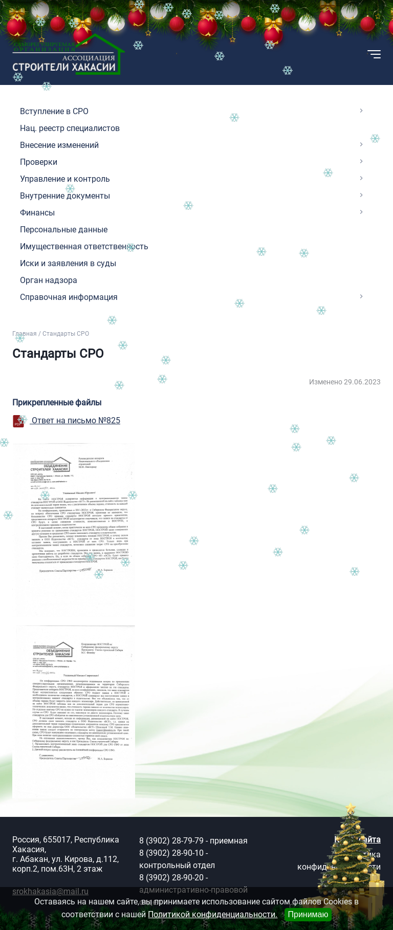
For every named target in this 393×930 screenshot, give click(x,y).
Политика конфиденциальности (339, 861)
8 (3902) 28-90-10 (171, 853)
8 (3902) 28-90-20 (171, 877)
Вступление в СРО (54, 111)
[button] (323, 54)
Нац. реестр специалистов (70, 128)
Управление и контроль (65, 179)
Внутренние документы (65, 196)
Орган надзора (48, 280)
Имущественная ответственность (84, 246)
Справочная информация (69, 297)
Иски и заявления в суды (68, 263)
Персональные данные (63, 229)
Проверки (38, 162)
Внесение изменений (59, 145)
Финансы (37, 213)
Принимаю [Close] (308, 914)
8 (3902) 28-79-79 (171, 841)
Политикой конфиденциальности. (212, 914)
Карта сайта (357, 840)
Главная (24, 333)
